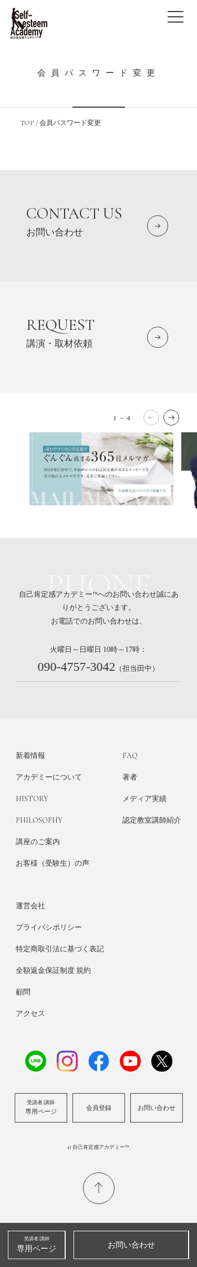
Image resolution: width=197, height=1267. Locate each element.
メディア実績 (144, 798)
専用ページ (41, 1107)
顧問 (23, 992)
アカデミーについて (49, 777)
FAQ (130, 755)
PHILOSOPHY (39, 820)
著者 (129, 777)
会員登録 (98, 1108)
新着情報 (30, 755)
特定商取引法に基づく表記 (60, 948)
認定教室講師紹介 (151, 820)
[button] (171, 417)
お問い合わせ (156, 1108)
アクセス (30, 1013)
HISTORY (32, 798)
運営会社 (30, 905)
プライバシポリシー (49, 927)
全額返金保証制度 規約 (53, 970)
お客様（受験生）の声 (52, 863)
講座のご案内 (38, 841)
